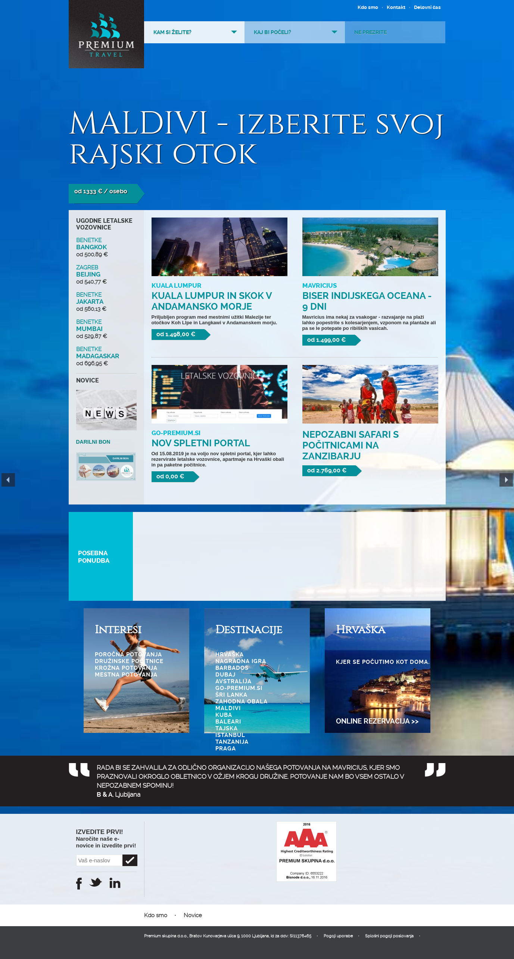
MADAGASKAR (106, 356)
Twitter (95, 882)
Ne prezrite (370, 32)
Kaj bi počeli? (272, 32)
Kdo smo (368, 7)
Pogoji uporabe (338, 936)
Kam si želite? (172, 32)
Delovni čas (427, 7)
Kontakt (396, 7)
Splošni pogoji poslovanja (389, 936)
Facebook (79, 884)
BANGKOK (106, 247)
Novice (193, 915)
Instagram (115, 883)
